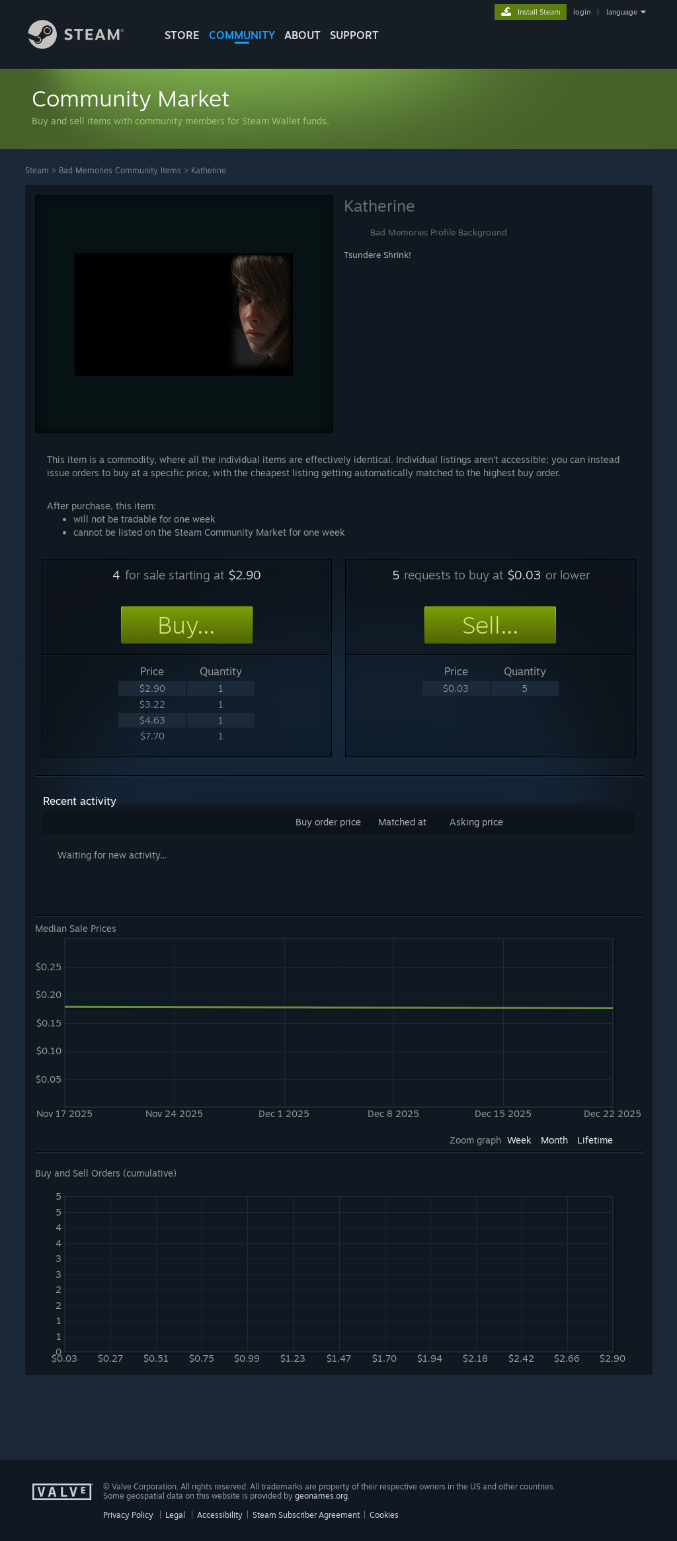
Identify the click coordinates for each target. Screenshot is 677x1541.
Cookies (384, 1515)
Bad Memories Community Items (120, 170)
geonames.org (321, 1496)
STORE (182, 35)
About (302, 35)
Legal (175, 1515)
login (581, 12)
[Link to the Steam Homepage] (86, 45)
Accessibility (220, 1515)
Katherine (208, 170)
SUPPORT (354, 35)
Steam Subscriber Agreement (306, 1515)
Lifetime (595, 1139)
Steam (37, 170)
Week (519, 1139)
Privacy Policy (128, 1515)
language (621, 12)
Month (554, 1139)
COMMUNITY (242, 35)
